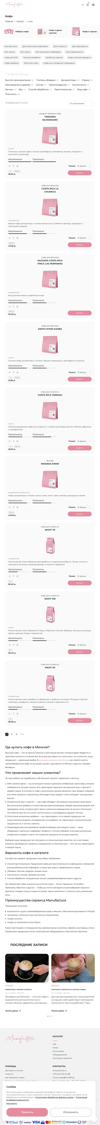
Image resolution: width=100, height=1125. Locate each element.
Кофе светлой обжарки (79, 57)
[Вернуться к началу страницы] (94, 1119)
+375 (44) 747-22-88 (61, 1075)
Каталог (20, 21)
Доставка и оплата (14, 1071)
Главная (9, 21)
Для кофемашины (74, 52)
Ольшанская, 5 (59, 1071)
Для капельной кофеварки (35, 46)
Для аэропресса (80, 46)
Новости (9, 1075)
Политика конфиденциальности (20, 1082)
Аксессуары (58, 1052)
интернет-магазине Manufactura (54, 761)
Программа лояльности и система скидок (68, 990)
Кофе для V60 (11, 57)
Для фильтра (11, 46)
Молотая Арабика (31, 57)
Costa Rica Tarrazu (50, 395)
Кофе (55, 1042)
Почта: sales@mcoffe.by (64, 1078)
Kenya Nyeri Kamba (50, 329)
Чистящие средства (62, 1059)
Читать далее (13, 1012)
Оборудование (60, 1056)
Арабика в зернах (54, 57)
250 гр (17, 171)
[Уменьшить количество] (9, 166)
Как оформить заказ (14, 1078)
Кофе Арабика (11, 63)
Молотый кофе (31, 63)
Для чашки (10, 52)
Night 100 (50, 599)
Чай (54, 1045)
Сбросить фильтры (17, 74)
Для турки (25, 52)
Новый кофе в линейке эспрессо (18, 990)
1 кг (10, 171)
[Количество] (13, 166)
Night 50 (50, 668)
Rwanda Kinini (50, 464)
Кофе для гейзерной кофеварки (59, 63)
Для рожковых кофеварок (48, 52)
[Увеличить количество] (17, 166)
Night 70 (50, 530)
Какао (55, 1049)
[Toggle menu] (93, 4)
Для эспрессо (60, 46)
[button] (47, 1017)
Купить (79, 173)
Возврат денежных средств (18, 1085)
